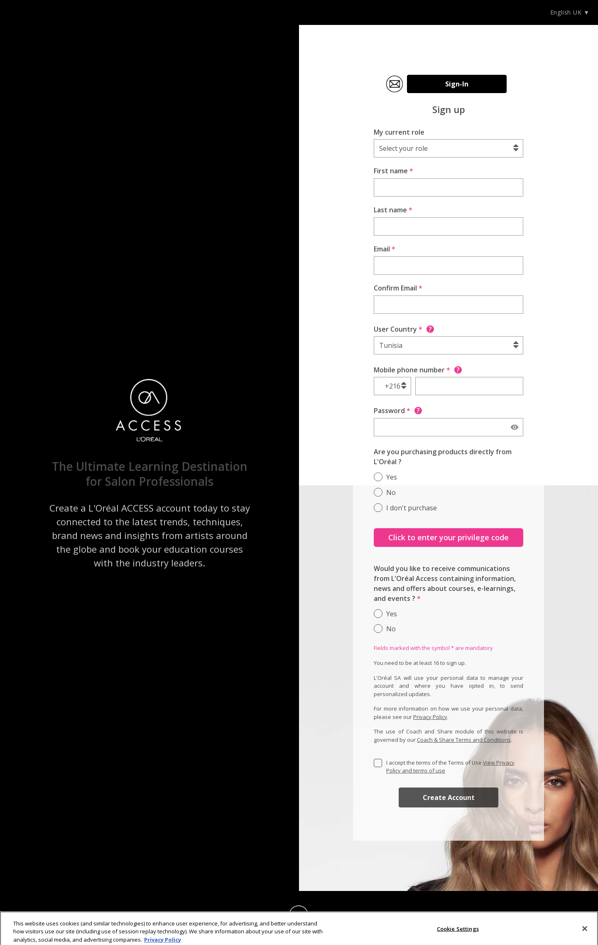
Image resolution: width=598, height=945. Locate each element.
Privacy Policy (430, 717)
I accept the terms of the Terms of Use (450, 767)
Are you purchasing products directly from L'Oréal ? (443, 456)
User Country (404, 329)
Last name (393, 209)
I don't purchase (411, 507)
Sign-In (456, 84)
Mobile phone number (418, 369)
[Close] (585, 931)
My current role (399, 132)
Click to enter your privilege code (448, 537)
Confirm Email (398, 288)
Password (398, 410)
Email (384, 248)
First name (393, 170)
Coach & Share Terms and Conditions (464, 739)
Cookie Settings (458, 931)
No (391, 492)
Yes (391, 477)
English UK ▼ (570, 12)
